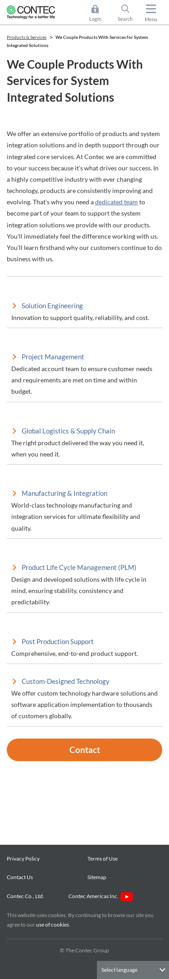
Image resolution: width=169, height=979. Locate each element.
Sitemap (96, 877)
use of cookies (52, 924)
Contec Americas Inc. (101, 896)
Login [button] (99, 13)
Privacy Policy (23, 858)
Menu (151, 19)
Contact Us (20, 877)
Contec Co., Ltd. (26, 896)
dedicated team (116, 202)
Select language (119, 969)
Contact (84, 749)
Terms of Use (102, 858)
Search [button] (129, 13)
